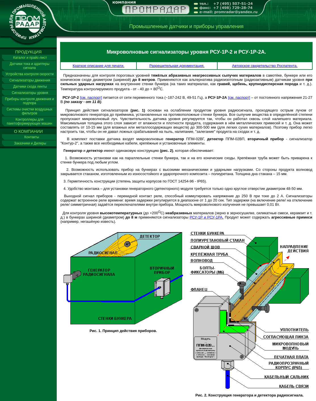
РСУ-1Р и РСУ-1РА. (206, 217)
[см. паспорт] (91, 97)
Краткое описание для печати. (98, 66)
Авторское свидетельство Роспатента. (265, 66)
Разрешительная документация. (177, 66)
